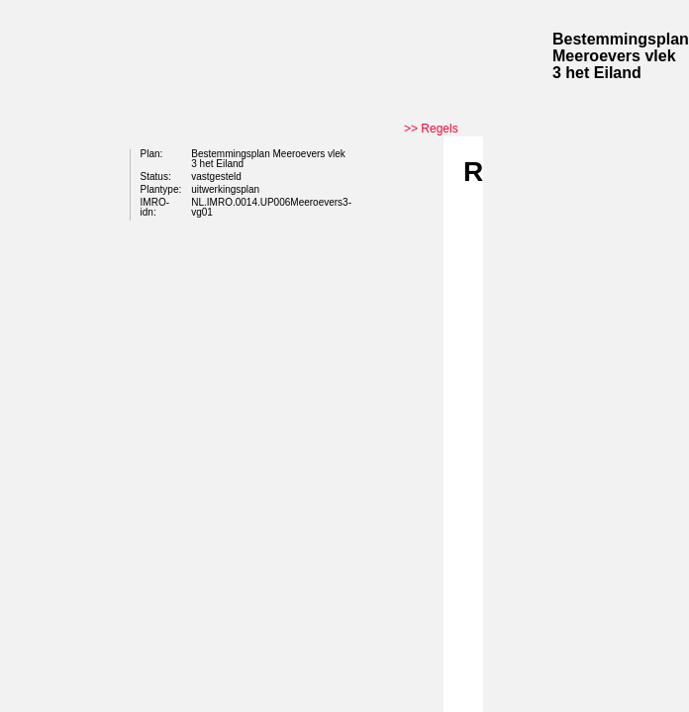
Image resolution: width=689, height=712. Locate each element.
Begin (416, 239)
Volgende (416, 299)
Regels (439, 128)
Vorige (416, 269)
